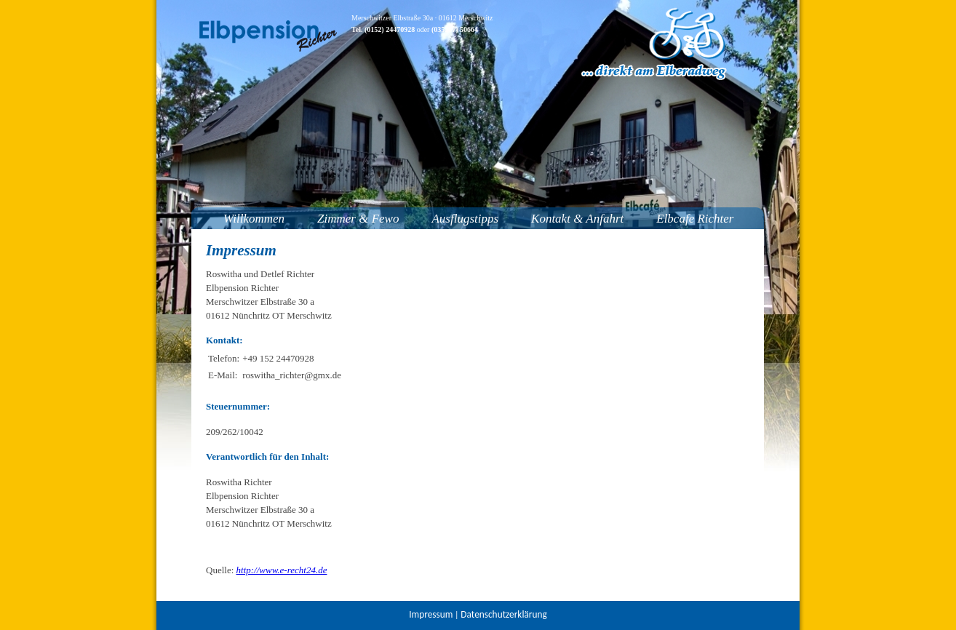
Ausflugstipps (464, 219)
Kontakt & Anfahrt (577, 219)
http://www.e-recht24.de (281, 570)
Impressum (431, 614)
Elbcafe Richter (694, 219)
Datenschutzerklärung (503, 614)
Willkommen (253, 219)
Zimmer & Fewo (358, 219)
